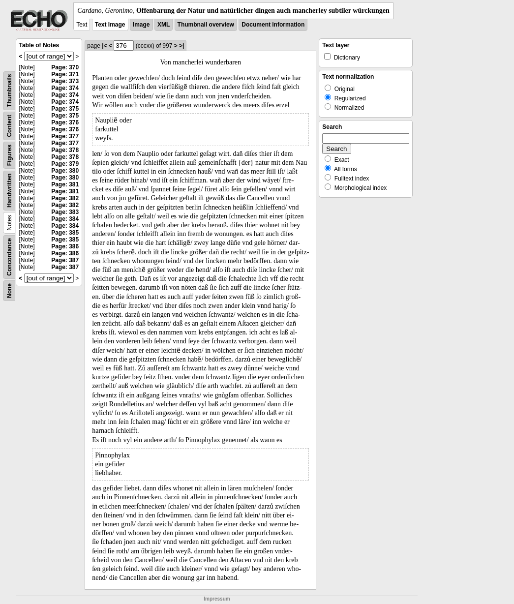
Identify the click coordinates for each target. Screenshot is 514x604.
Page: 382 (65, 198)
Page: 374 (65, 88)
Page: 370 (65, 67)
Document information (273, 24)
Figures (9, 155)
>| (181, 45)
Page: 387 (65, 260)
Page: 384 (65, 218)
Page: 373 (65, 81)
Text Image (110, 24)
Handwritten (9, 191)
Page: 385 (65, 232)
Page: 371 (65, 74)
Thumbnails (9, 90)
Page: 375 (65, 108)
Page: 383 (65, 212)
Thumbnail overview (206, 24)
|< (104, 45)
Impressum (217, 599)
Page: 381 (65, 184)
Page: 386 (65, 246)
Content (9, 126)
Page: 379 (65, 163)
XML (163, 24)
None (9, 290)
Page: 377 (65, 136)
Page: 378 (65, 150)
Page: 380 (65, 170)
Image (141, 24)
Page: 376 (65, 122)
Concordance (9, 257)
